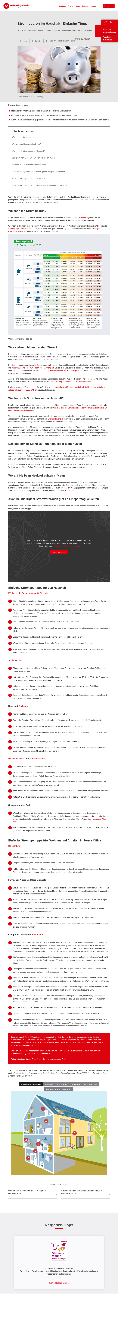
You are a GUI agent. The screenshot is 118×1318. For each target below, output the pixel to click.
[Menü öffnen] (109, 6)
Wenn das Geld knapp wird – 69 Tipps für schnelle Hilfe (27, 1192)
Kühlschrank (35, 368)
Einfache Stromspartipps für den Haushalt (29, 179)
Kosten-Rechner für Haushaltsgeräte (65, 371)
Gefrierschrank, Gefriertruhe (35, 593)
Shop (78, 6)
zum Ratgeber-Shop (58, 1283)
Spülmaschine (15, 660)
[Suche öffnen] (99, 5)
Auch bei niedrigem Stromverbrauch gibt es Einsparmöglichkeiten (38, 172)
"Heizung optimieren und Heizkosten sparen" (73, 382)
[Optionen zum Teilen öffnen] (24, 41)
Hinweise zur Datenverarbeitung (66, 546)
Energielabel (70, 491)
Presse (70, 6)
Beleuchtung (84, 218)
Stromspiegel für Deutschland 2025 (22, 229)
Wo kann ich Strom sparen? (23, 137)
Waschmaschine (18, 368)
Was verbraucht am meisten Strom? (26, 144)
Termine (85, 6)
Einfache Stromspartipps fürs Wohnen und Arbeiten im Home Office (39, 185)
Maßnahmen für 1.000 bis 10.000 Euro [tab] (84, 1084)
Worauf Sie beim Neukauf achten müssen (29, 165)
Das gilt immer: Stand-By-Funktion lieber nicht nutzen (33, 158)
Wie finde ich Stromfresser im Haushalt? (28, 151)
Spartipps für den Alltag (26, 1059)
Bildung (93, 6)
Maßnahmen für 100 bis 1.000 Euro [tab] (56, 1084)
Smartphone (38, 934)
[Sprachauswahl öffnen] (37, 41)
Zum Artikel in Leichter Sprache (62, 41)
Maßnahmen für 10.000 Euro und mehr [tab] (58, 1089)
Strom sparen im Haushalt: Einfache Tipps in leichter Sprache (81, 1192)
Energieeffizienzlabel (56, 419)
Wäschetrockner (37, 758)
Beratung (62, 6)
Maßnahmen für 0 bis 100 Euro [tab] (31, 1084)
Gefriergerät (49, 368)
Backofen (23, 706)
